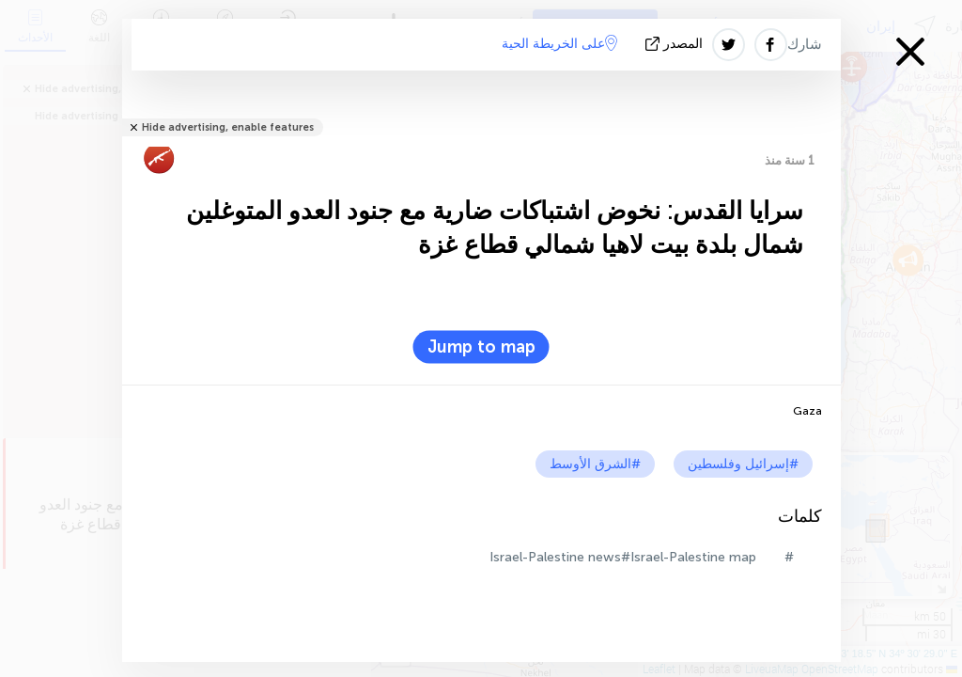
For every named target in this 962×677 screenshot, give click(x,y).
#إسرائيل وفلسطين (743, 464)
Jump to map (481, 347)
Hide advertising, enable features (228, 127)
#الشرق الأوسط (595, 464)
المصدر (676, 44)
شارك (804, 44)
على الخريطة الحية (559, 43)
